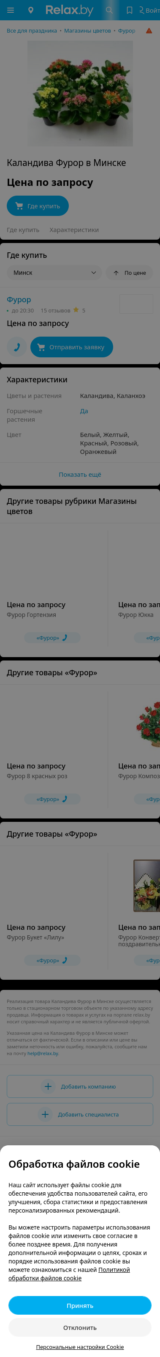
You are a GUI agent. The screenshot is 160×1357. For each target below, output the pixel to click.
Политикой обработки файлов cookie (69, 1274)
